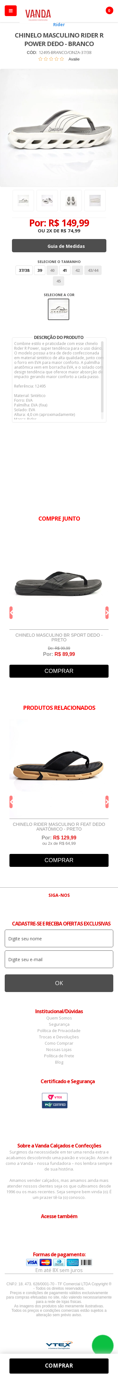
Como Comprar (59, 1043)
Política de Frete (59, 1056)
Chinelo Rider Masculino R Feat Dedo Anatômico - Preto (59, 827)
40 (52, 270)
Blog (59, 1062)
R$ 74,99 (70, 230)
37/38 (24, 270)
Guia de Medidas (66, 246)
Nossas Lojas (59, 1049)
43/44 (93, 270)
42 (77, 270)
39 (39, 270)
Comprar (58, 671)
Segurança (59, 1024)
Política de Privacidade (59, 1030)
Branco (58, 309)
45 (58, 281)
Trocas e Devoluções (59, 1037)
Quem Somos (59, 1018)
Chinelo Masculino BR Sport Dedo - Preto (59, 637)
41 (65, 270)
